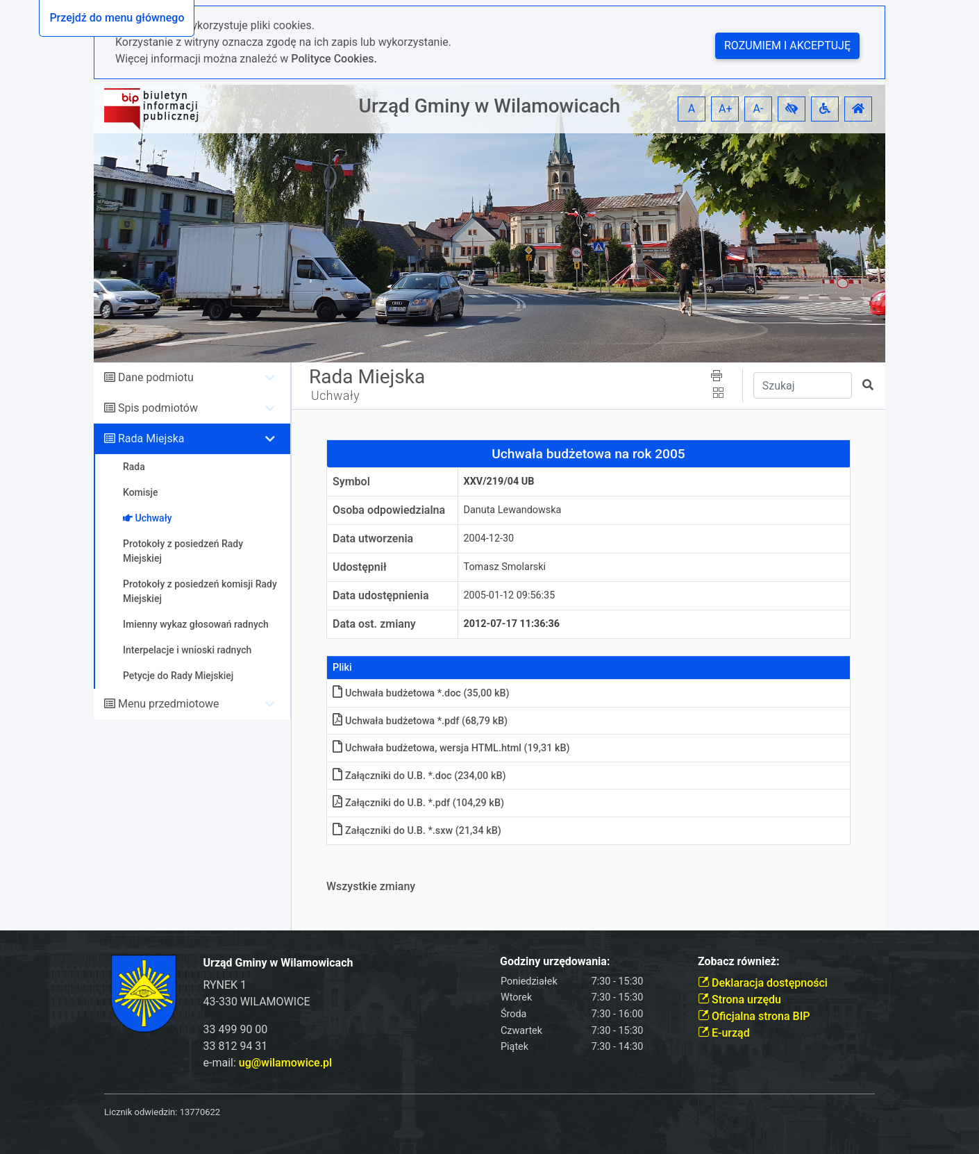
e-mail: (268, 1062)
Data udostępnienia (381, 595)
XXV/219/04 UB (499, 481)
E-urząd (724, 1032)
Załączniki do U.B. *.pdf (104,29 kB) (418, 803)
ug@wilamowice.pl (285, 1062)
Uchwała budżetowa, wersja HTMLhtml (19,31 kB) (451, 748)
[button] (791, 109)
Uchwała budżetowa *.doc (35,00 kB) (421, 693)
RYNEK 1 (225, 985)
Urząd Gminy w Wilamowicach (490, 105)
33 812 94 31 (235, 1046)
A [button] (691, 108)
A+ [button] (726, 108)
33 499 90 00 (235, 1029)
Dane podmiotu (156, 377)
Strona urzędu (739, 999)
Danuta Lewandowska (513, 510)
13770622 (200, 1112)
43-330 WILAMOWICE (256, 1001)
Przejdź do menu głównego (116, 17)
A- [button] (758, 108)
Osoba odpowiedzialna (389, 510)
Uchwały (335, 396)
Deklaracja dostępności (763, 982)
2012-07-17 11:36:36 (512, 624)
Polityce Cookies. (334, 58)
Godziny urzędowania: (555, 961)
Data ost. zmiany (374, 623)
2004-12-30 (489, 538)
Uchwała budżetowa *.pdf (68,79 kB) (420, 721)
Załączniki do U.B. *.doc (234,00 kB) (419, 776)
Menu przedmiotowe (168, 703)
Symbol (351, 481)
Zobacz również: (739, 961)
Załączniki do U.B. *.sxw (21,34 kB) (417, 831)
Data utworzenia (373, 538)
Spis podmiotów (158, 408)
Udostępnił (360, 567)
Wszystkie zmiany (370, 886)
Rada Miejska (151, 438)
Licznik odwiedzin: (140, 1112)
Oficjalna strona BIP (754, 1016)
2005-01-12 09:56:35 (509, 595)
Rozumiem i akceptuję (787, 45)
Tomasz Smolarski (505, 567)
